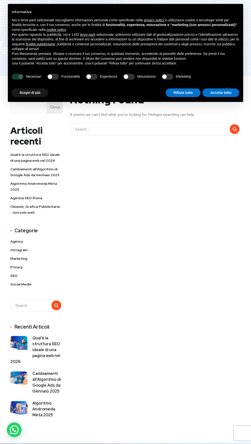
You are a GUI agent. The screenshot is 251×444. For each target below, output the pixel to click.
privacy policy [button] (154, 20)
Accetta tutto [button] (220, 93)
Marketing (18, 258)
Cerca (55, 107)
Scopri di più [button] (30, 93)
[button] (14, 429)
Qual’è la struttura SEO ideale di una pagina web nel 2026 (35, 157)
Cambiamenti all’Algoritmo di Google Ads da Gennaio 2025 (34, 172)
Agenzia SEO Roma (26, 198)
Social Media (20, 284)
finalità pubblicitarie (40, 44)
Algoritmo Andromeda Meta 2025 (33, 186)
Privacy (16, 267)
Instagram (18, 250)
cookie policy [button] (56, 30)
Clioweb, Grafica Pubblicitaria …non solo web (35, 209)
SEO (14, 275)
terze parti (87, 35)
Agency (16, 241)
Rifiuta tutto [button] (183, 93)
